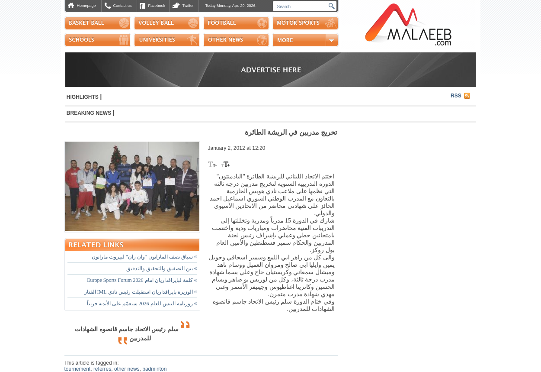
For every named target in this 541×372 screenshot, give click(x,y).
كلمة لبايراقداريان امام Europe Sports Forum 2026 (142, 280)
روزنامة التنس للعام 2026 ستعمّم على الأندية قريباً (142, 304)
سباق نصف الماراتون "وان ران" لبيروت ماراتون (144, 257)
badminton (154, 369)
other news (127, 369)
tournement (77, 369)
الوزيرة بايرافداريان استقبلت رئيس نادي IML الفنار (140, 292)
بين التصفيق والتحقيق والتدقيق (161, 268)
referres (102, 369)
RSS (456, 96)
